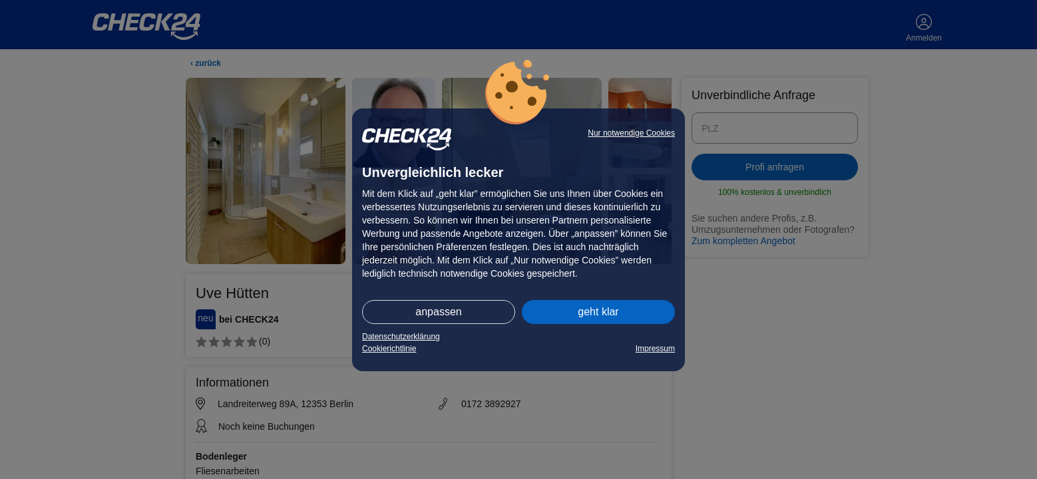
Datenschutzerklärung (401, 336)
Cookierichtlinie (389, 348)
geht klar (598, 311)
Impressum (655, 348)
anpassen (438, 311)
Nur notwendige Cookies (631, 133)
